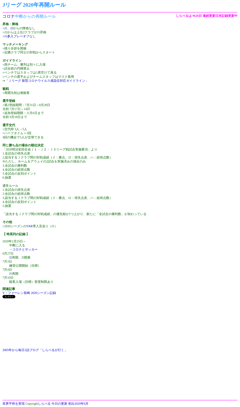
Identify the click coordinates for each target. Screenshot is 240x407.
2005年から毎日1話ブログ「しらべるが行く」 (34, 350)
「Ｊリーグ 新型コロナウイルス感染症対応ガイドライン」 (46, 80)
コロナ (8, 16)
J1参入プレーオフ (16, 36)
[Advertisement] (83, 324)
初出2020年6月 (78, 403)
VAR (29, 226)
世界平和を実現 (13, 403)
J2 (11, 28)
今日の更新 (59, 403)
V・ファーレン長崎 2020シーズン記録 (29, 293)
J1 (5, 28)
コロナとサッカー (25, 249)
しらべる (44, 403)
